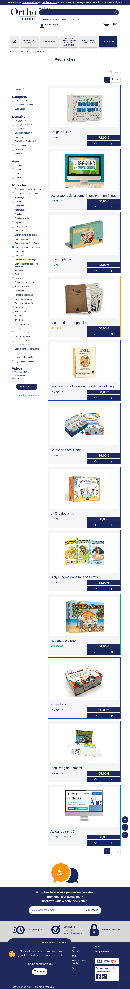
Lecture (18, 328)
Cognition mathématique (25, 133)
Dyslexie (18, 274)
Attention (18, 214)
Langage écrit (21, 129)
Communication (21, 231)
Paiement (71, 955)
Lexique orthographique (25, 357)
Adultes (18, 178)
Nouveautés (20, 89)
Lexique (18, 353)
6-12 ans (18, 169)
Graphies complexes (23, 299)
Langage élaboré (22, 324)
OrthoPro (108, 42)
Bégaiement (20, 222)
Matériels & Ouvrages (29, 41)
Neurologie (19, 137)
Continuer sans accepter (54, 942)
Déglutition (19, 270)
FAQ (97, 947)
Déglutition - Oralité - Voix (26, 141)
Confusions (19, 256)
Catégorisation (21, 226)
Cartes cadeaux (21, 101)
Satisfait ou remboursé (73, 930)
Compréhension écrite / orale (27, 243)
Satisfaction (72, 951)
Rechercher (26, 386)
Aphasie (18, 202)
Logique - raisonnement (25, 361)
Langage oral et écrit (23, 125)
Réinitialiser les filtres (27, 395)
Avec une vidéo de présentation (23, 373)
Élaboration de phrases (24, 282)
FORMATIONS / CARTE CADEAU (88, 41)
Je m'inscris (91, 910)
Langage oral (20, 120)
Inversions (19, 320)
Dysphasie (19, 278)
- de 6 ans (19, 165)
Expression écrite (22, 291)
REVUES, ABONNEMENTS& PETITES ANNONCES (68, 41)
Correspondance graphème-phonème (27, 265)
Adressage (19, 197)
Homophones (20, 311)
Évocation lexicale (22, 287)
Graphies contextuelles (24, 303)
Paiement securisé (111, 929)
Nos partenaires (103, 951)
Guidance (19, 307)
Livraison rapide (35, 929)
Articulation (19, 206)
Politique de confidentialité (40, 964)
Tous (17, 378)
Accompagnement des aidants (28, 189)
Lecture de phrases (23, 336)
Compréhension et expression (27, 247)
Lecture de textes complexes (27, 349)
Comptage (19, 251)
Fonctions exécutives (24, 295)
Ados (17, 173)
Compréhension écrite (24, 239)
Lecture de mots (22, 332)
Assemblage (20, 210)
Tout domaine (20, 145)
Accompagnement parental (26, 193)
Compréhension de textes (26, 235)
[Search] (75, 12)
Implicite (18, 316)
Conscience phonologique (26, 260)
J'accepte (39, 971)
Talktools (18, 154)
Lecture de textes (22, 345)
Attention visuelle (22, 218)
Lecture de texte (22, 341)
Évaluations (49, 42)
